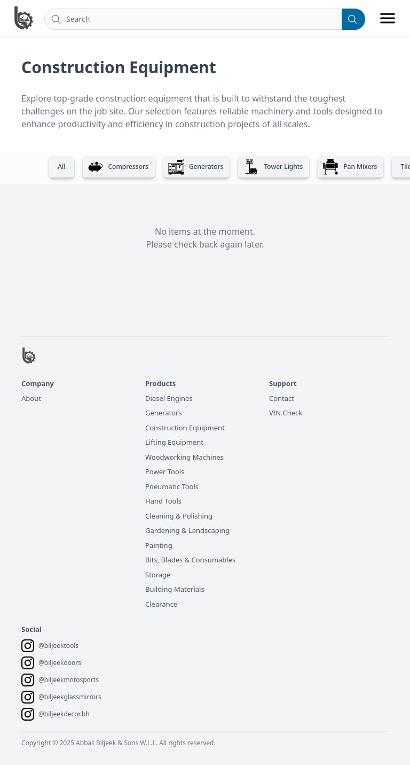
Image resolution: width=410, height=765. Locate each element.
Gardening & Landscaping (187, 530)
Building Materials (174, 589)
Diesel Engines (169, 398)
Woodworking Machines (184, 457)
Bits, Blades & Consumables (190, 560)
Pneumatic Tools (172, 486)
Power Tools (164, 471)
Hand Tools (163, 501)
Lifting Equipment (174, 442)
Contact (281, 398)
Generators (163, 413)
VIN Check (285, 413)
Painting (158, 545)
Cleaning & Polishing (178, 516)
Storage (157, 574)
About (31, 398)
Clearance (161, 604)
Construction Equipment (185, 427)
